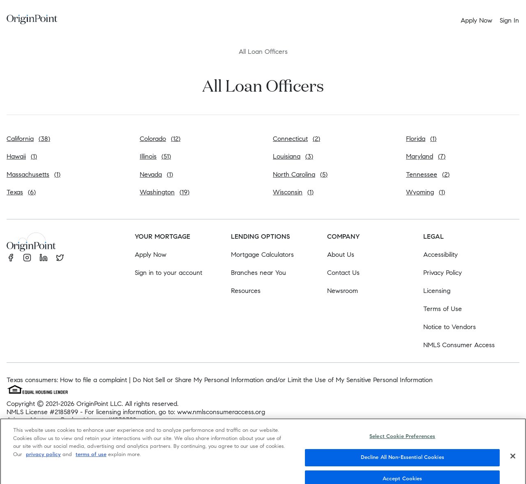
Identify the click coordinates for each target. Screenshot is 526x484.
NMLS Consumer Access (459, 345)
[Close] (513, 462)
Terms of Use (442, 309)
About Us (340, 254)
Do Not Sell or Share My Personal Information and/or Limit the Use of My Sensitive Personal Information (283, 380)
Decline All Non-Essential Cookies (402, 463)
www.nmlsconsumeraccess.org (221, 412)
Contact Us (343, 273)
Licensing (436, 291)
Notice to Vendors (449, 327)
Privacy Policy (442, 273)
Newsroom (342, 291)
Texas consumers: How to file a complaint (67, 380)
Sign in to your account (168, 273)
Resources (246, 291)
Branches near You (258, 273)
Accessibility (440, 254)
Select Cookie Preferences (402, 442)
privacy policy (43, 460)
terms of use (91, 460)
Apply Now (150, 254)
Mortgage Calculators (262, 254)
